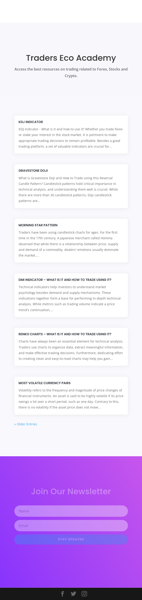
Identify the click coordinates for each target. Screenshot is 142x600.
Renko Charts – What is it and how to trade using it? (65, 334)
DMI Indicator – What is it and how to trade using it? (65, 279)
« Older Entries (25, 424)
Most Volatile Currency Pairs (45, 383)
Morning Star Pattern (38, 225)
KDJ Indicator (31, 122)
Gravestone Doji (33, 170)
